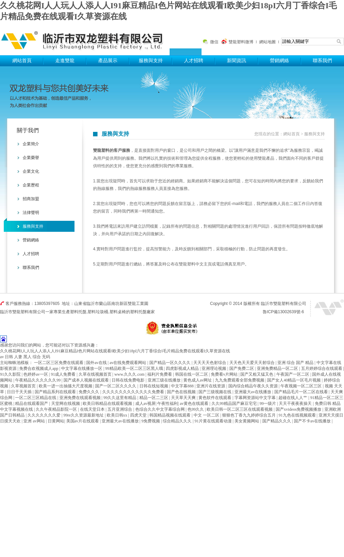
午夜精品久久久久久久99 (38, 380)
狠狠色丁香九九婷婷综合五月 (249, 415)
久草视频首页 (24, 386)
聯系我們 (322, 60)
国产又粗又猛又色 (257, 374)
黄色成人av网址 (198, 380)
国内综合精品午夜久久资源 (253, 386)
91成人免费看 (64, 374)
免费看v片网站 (225, 374)
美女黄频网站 (247, 421)
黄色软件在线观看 (215, 397)
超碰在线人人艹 (293, 397)
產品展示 (107, 60)
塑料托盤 (85, 38)
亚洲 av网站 (34, 421)
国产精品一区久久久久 (170, 362)
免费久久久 (89, 391)
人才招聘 (193, 60)
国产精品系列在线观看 (56, 391)
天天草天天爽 (184, 397)
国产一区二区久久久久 (116, 386)
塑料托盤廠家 (142, 311)
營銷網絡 (279, 60)
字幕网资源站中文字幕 (255, 397)
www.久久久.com (130, 374)
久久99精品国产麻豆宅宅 (234, 403)
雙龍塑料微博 (241, 41)
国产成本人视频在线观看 (87, 380)
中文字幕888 (183, 386)
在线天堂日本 (93, 409)
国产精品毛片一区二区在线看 (301, 391)
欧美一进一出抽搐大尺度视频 (66, 386)
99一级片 (268, 403)
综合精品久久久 (178, 421)
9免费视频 (151, 421)
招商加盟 (31, 198)
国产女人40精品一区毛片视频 (294, 380)
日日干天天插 (20, 391)
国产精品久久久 (277, 421)
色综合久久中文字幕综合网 (160, 409)
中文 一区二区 (207, 415)
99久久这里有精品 (120, 397)
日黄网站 (56, 421)
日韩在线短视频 (154, 386)
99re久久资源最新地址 (84, 415)
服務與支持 (151, 60)
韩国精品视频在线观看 (170, 415)
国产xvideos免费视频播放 (299, 409)
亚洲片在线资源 (211, 386)
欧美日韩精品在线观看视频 (108, 403)
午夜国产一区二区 (293, 374)
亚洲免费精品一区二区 (278, 368)
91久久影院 (11, 374)
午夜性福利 (167, 403)
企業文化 (31, 171)
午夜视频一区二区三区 (301, 386)
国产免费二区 (242, 368)
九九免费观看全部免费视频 (240, 380)
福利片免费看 (160, 374)
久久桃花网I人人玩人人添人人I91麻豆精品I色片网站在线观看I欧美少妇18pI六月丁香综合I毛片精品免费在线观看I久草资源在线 (115, 351)
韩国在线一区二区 (192, 374)
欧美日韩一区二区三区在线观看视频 (240, 409)
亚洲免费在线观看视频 (80, 397)
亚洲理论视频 (214, 368)
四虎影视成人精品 (183, 368)
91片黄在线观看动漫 (214, 421)
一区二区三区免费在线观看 (59, 362)
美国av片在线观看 (83, 421)
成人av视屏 (145, 403)
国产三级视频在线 (215, 391)
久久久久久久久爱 (44, 415)
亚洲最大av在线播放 (253, 391)
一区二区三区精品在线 (36, 397)
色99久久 (196, 409)
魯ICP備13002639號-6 (283, 311)
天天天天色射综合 (210, 362)
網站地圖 (267, 41)
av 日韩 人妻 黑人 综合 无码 (25, 356)
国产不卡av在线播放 (313, 421)
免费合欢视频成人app (39, 368)
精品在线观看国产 (32, 403)
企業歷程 (31, 185)
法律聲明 (31, 212)
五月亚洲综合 (120, 409)
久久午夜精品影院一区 (57, 409)
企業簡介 (31, 143)
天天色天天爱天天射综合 (252, 362)
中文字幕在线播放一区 (82, 368)
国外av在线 (96, 362)
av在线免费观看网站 (128, 362)
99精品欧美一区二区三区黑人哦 (134, 368)
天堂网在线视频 (66, 403)
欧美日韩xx (117, 415)
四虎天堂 (139, 415)
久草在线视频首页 (96, 374)
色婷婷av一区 (36, 374)
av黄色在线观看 (194, 403)
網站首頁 (22, 60)
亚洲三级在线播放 (165, 380)
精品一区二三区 (154, 397)
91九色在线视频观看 (298, 415)
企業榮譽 (31, 157)
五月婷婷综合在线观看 (322, 368)
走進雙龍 (64, 60)
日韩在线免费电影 (129, 380)
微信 (214, 41)
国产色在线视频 (182, 391)
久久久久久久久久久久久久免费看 (133, 391)
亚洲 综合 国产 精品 (295, 362)
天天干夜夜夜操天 (296, 403)
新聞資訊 (236, 60)
